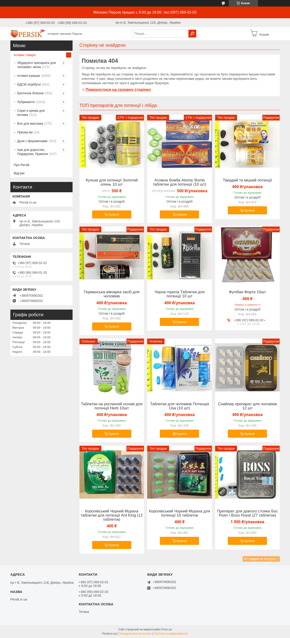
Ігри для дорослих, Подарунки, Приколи (32, 152)
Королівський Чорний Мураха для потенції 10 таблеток (179, 513)
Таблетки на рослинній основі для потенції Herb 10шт (111, 406)
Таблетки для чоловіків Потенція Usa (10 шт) (179, 406)
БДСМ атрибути (29, 84)
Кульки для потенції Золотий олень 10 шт (112, 182)
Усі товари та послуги (259, 559)
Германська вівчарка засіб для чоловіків (111, 294)
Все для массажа (30, 123)
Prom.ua (166, 629)
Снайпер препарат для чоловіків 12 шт (247, 406)
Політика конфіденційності (171, 633)
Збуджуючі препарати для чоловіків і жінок (36, 65)
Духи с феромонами (32, 141)
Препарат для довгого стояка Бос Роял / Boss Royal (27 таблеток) (247, 513)
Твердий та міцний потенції (247, 180)
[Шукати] (192, 33)
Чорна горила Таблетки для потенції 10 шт (180, 294)
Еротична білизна (30, 93)
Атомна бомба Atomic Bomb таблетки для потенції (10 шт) (179, 182)
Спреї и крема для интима (31, 113)
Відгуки (19, 173)
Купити (114, 214)
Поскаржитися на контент (135, 633)
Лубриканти (26, 102)
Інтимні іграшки (28, 76)
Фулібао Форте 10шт (247, 292)
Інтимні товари (25, 55)
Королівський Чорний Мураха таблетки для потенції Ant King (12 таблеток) (112, 515)
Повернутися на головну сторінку (118, 89)
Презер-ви (25, 132)
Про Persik (21, 165)
